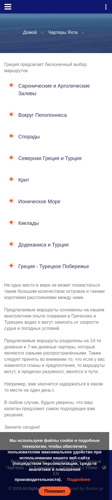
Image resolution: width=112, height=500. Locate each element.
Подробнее (78, 479)
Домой (30, 32)
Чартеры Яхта (62, 32)
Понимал (54, 491)
